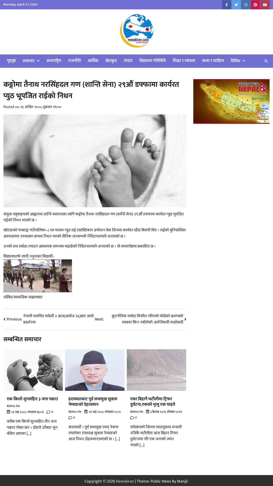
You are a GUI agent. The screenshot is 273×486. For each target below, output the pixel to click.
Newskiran (125, 481)
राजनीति (74, 60)
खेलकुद (111, 60)
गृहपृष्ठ (11, 60)
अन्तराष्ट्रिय (53, 60)
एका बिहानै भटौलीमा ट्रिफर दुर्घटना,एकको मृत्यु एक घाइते (152, 402)
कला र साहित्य (213, 60)
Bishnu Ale (13, 406)
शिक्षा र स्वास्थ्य (184, 60)
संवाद (128, 60)
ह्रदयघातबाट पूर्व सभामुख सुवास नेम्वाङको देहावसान (93, 402)
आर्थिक (93, 60)
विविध (235, 61)
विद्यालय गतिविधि (152, 60)
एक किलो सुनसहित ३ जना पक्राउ (32, 399)
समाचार (29, 61)
